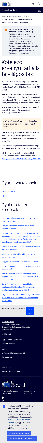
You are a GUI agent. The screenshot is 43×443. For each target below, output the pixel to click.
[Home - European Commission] (16, 384)
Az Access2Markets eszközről (13, 353)
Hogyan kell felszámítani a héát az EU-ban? (20, 262)
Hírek (5, 196)
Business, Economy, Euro (11, 371)
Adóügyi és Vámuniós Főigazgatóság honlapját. (21, 158)
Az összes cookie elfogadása (19, 433)
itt (28, 124)
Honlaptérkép (7, 357)
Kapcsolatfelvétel (8, 344)
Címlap (4, 16)
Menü (39, 10)
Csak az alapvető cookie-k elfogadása (22, 438)
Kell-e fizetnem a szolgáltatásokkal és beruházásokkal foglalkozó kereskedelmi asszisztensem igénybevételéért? (18, 287)
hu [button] (33, 3)
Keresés (38, 3)
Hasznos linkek (9, 191)
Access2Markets (8, 321)
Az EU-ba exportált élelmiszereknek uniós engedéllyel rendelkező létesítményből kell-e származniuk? (20, 277)
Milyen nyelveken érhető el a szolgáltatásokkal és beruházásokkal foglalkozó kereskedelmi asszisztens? (21, 298)
